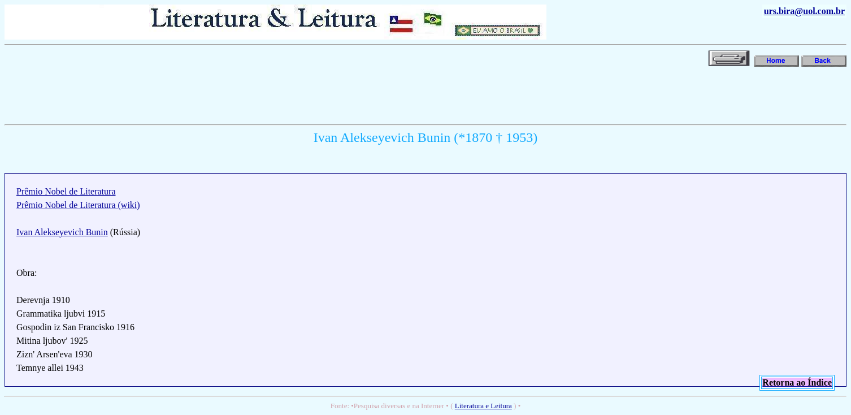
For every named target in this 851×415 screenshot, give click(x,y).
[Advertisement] (210, 94)
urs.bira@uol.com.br (804, 11)
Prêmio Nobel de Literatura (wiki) (78, 205)
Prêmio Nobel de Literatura (66, 191)
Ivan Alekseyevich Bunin (62, 232)
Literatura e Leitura (483, 405)
